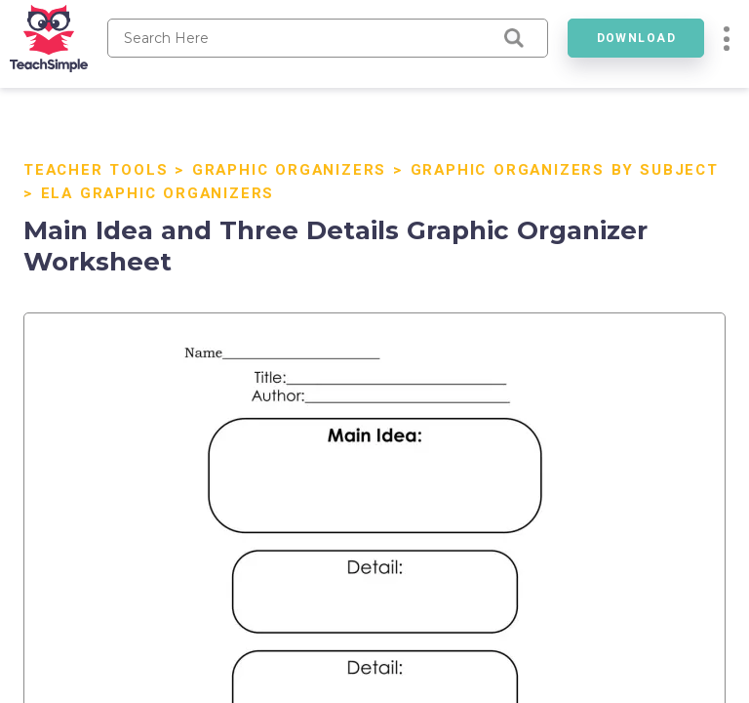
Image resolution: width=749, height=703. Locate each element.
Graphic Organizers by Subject (565, 170)
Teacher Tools (95, 170)
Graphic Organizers (289, 170)
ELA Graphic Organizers (158, 193)
